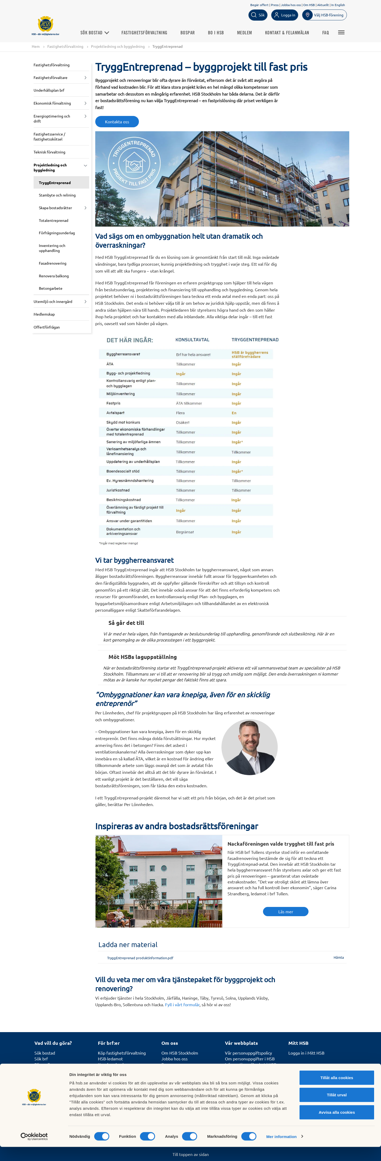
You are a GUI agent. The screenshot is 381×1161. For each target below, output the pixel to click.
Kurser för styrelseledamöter (125, 1070)
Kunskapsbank (111, 1064)
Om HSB (309, 5)
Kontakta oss (117, 121)
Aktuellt (323, 5)
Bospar (192, 33)
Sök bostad (99, 33)
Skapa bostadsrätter (55, 207)
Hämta (339, 957)
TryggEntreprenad (55, 182)
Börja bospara (47, 1070)
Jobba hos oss (291, 5)
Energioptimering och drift (52, 119)
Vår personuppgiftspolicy (248, 1052)
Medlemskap (44, 314)
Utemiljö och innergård (53, 301)
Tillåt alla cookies (336, 1091)
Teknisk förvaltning (49, 152)
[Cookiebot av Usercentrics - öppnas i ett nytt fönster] (34, 1151)
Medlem (248, 33)
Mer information (281, 1150)
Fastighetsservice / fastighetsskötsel (49, 137)
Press (275, 5)
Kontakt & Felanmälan (291, 33)
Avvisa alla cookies (337, 1126)
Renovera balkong (54, 275)
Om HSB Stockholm (179, 1052)
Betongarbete (50, 288)
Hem (36, 46)
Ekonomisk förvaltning (52, 103)
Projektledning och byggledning (118, 46)
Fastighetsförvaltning (149, 33)
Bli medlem (45, 1064)
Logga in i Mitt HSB (306, 1052)
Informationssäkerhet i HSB (250, 1064)
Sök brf (41, 1058)
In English (338, 5)
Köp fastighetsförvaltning (122, 1052)
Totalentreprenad (53, 220)
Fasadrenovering (52, 263)
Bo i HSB (220, 33)
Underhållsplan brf (49, 90)
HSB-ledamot (110, 1058)
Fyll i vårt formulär (182, 1004)
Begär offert (259, 5)
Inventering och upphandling (52, 248)
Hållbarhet (171, 1076)
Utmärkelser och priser (182, 1070)
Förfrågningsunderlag (57, 233)
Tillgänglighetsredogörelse (250, 1076)
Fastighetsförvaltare (50, 77)
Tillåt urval (337, 1109)
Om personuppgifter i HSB (250, 1058)
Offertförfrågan (47, 327)
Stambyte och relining (57, 195)
